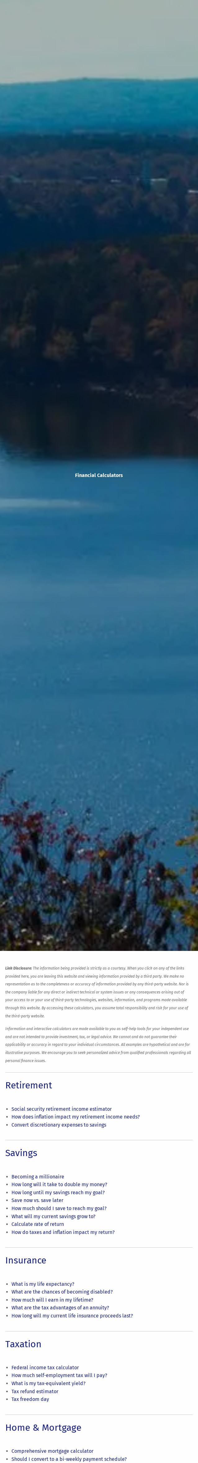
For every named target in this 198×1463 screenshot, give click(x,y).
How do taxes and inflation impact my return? (63, 1232)
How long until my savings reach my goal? (58, 1192)
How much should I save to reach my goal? (58, 1208)
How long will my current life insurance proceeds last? (72, 1316)
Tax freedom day (30, 1399)
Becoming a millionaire (37, 1177)
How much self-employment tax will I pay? (59, 1375)
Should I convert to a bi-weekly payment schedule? (69, 1459)
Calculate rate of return (37, 1224)
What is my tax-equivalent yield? (48, 1383)
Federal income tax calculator (45, 1368)
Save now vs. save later (37, 1200)
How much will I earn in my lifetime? (52, 1300)
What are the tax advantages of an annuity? (60, 1308)
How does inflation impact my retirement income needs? (75, 1117)
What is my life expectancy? (42, 1284)
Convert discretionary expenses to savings (58, 1125)
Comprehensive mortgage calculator (52, 1451)
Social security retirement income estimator (61, 1109)
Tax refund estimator (34, 1391)
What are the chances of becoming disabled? (62, 1292)
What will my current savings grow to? (53, 1216)
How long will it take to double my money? (59, 1184)
